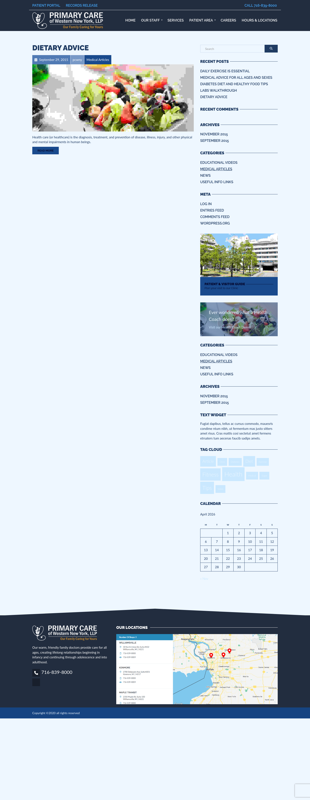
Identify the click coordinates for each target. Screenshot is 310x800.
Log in (206, 204)
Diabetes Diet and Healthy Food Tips (234, 84)
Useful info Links (216, 182)
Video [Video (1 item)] (220, 488)
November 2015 (214, 134)
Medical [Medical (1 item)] (252, 475)
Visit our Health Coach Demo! (230, 327)
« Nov (204, 578)
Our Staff (150, 20)
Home (130, 20)
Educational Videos (218, 163)
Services (175, 20)
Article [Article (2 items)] (208, 461)
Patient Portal (46, 5)
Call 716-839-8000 (261, 5)
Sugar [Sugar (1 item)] (264, 475)
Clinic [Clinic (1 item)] (222, 461)
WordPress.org (215, 223)
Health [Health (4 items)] (233, 474)
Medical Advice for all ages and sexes (236, 78)
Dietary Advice (60, 48)
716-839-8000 (56, 672)
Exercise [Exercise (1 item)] (263, 461)
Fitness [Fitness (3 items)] (210, 474)
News (205, 175)
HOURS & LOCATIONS (259, 20)
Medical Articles (216, 169)
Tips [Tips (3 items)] (207, 488)
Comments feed (214, 217)
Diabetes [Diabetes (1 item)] (235, 461)
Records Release (82, 5)
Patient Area (201, 20)
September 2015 (214, 141)
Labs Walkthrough (218, 90)
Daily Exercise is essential (225, 71)
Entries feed (212, 210)
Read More (45, 150)
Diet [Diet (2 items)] (249, 461)
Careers (228, 20)
